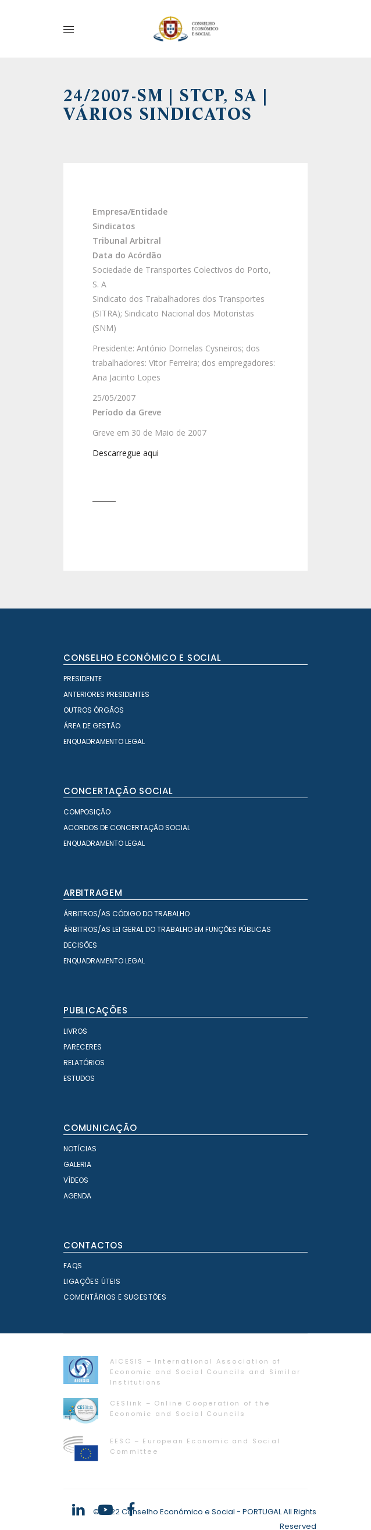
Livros (75, 1031)
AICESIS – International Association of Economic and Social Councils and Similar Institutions (205, 1372)
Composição (86, 812)
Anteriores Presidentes (106, 694)
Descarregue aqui (125, 452)
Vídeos (75, 1180)
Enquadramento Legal (104, 741)
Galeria (77, 1164)
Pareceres (82, 1047)
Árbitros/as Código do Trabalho (126, 914)
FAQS (73, 1266)
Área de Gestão (91, 726)
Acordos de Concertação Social (126, 827)
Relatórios (84, 1063)
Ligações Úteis (92, 1281)
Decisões (80, 945)
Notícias (80, 1149)
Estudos (79, 1078)
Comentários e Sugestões (114, 1297)
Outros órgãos (93, 710)
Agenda (77, 1196)
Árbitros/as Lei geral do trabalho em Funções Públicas (167, 929)
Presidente (82, 679)
